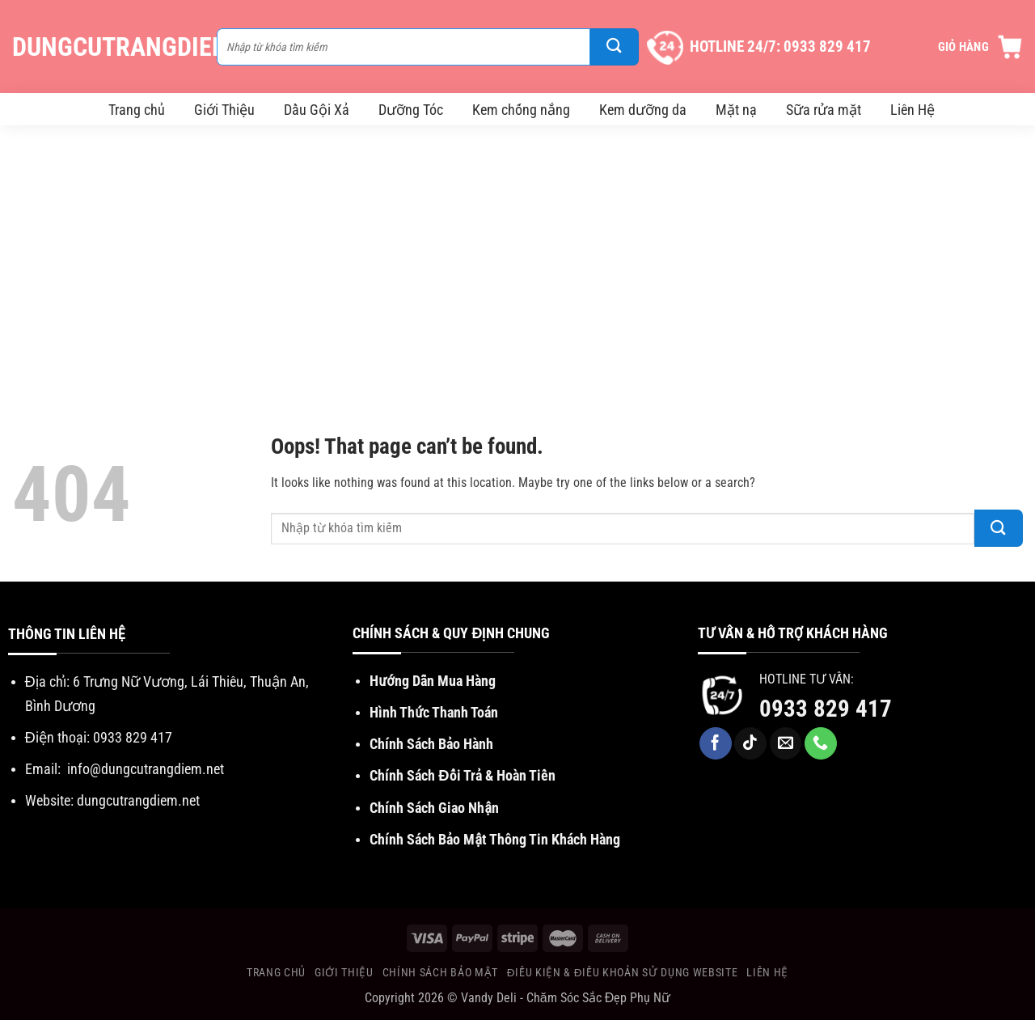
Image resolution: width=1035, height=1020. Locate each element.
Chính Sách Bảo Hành (431, 743)
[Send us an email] (786, 743)
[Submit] (614, 47)
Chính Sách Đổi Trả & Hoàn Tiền (462, 775)
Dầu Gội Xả (316, 109)
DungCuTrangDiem (106, 47)
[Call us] (821, 743)
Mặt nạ (736, 109)
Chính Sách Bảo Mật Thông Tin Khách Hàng (495, 839)
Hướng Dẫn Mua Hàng (432, 680)
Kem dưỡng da (642, 109)
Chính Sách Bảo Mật (440, 972)
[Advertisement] (517, 263)
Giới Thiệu (224, 109)
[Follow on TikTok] (750, 743)
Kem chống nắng (521, 109)
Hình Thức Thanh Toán (434, 712)
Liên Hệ (912, 109)
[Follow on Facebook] (715, 743)
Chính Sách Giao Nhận (434, 807)
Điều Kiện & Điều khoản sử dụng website (622, 972)
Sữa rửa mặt (823, 109)
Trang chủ (136, 109)
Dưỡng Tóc (410, 109)
